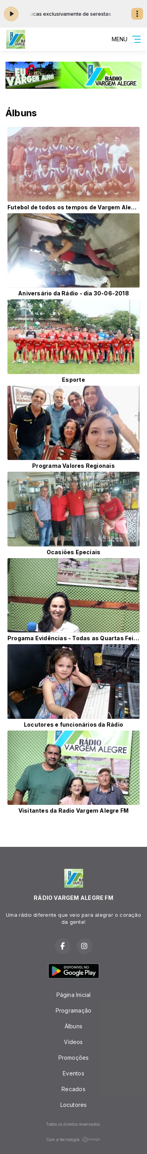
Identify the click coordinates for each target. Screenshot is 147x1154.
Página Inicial (73, 994)
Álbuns (73, 1026)
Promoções (73, 1057)
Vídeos (73, 1042)
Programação (73, 1010)
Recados (73, 1089)
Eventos (73, 1073)
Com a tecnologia (73, 1139)
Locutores (73, 1104)
